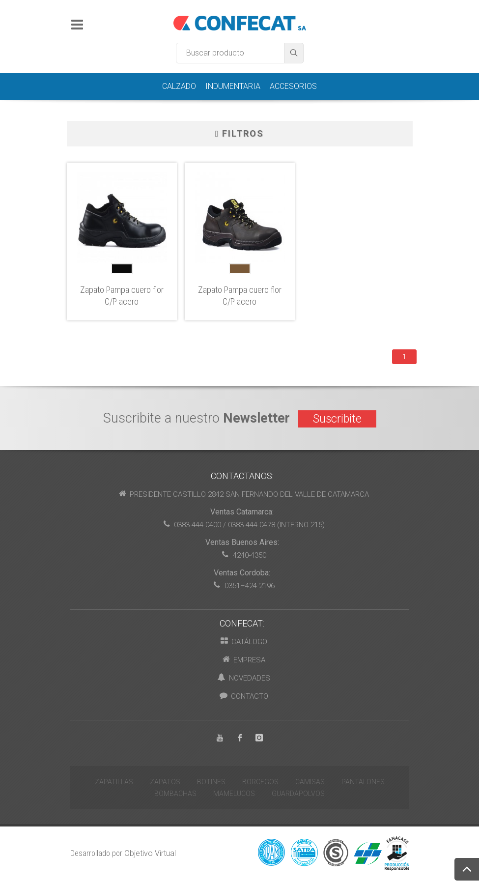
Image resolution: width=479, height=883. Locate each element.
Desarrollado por (123, 853)
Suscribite (337, 419)
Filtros (239, 133)
